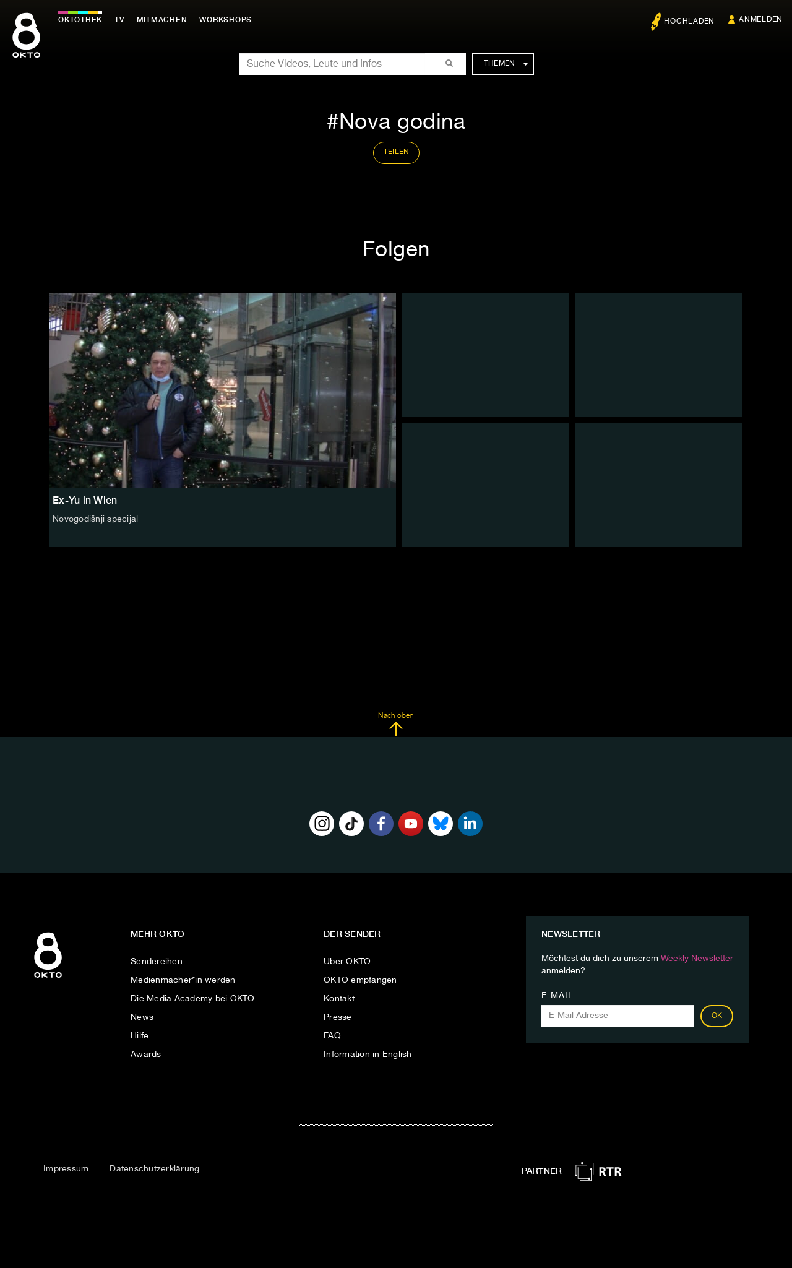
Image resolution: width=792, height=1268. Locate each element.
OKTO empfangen (360, 980)
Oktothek (81, 19)
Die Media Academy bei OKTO (193, 998)
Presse (338, 1017)
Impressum (65, 1169)
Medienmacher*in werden (183, 980)
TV (120, 19)
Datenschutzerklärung (154, 1169)
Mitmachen (162, 19)
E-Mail (557, 995)
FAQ (332, 1036)
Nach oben (395, 724)
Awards (146, 1054)
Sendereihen (157, 961)
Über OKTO (347, 961)
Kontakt (339, 998)
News (142, 1017)
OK (717, 1016)
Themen (506, 63)
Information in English (368, 1054)
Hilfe (139, 1036)
